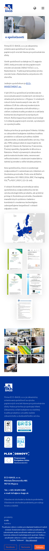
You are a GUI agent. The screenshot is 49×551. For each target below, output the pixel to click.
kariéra (7, 523)
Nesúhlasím (10, 547)
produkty (8, 517)
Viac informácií (31, 540)
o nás (6, 520)
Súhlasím (39, 547)
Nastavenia (25, 547)
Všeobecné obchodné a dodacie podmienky (23, 499)
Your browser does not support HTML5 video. (24, 27)
